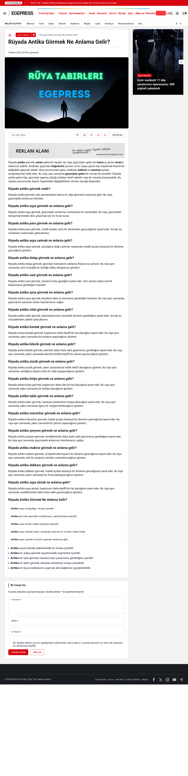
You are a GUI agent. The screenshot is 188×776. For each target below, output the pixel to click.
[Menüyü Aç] (4, 13)
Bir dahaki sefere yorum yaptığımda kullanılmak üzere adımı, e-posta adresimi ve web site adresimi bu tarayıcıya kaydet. (67, 644)
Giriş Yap (37, 652)
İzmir (41, 23)
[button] (177, 13)
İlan (140, 23)
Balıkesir (75, 23)
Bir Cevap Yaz (18, 584)
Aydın (51, 23)
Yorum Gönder (18, 652)
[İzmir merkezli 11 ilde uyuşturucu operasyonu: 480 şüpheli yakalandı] (158, 62)
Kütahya (109, 23)
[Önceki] (24, 2)
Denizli (62, 23)
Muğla (87, 23)
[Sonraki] (28, 2)
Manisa (30, 23)
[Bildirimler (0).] (183, 13)
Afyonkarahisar (126, 23)
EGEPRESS (22, 13)
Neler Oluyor (13, 23)
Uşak (97, 23)
